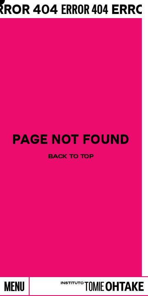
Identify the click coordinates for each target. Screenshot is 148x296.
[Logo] (100, 286)
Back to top (71, 156)
